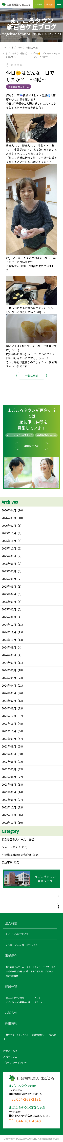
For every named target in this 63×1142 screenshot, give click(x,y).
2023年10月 (9, 731)
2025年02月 (9, 609)
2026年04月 (9, 510)
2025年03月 (9, 602)
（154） (36, 855)
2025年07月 (9, 571)
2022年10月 (9, 822)
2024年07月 (9, 663)
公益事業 (7, 862)
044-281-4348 (28, 1120)
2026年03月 (9, 518)
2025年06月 (9, 579)
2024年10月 (9, 640)
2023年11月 (9, 723)
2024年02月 (9, 701)
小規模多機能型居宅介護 (16, 855)
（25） (16, 862)
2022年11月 (9, 815)
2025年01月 (9, 617)
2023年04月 (9, 777)
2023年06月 (9, 762)
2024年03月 (9, 693)
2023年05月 (9, 769)
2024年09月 (9, 647)
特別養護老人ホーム (14, 839)
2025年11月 (9, 541)
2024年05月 (9, 678)
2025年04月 (9, 594)
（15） (24, 847)
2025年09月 (9, 556)
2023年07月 (9, 754)
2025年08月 (9, 564)
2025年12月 (9, 533)
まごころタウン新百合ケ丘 (24, 47)
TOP (4, 47)
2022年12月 (9, 807)
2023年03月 (9, 784)
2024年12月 (9, 624)
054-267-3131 (28, 1099)
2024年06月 (9, 670)
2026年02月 (9, 525)
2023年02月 (9, 792)
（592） (31, 839)
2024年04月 (9, 685)
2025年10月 (9, 548)
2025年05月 (9, 586)
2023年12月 (9, 716)
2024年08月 (9, 655)
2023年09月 (9, 739)
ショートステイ (11, 847)
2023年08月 (9, 746)
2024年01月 (9, 708)
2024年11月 (9, 632)
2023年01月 (9, 800)
